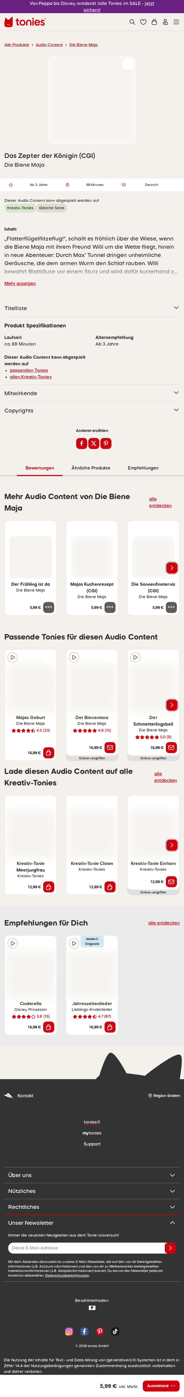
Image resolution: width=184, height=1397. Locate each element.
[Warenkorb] (154, 22)
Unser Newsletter (92, 1222)
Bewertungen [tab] (40, 467)
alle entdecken (162, 501)
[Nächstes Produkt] (171, 567)
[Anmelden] (170, 1247)
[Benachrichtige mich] (110, 747)
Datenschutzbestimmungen (28, 1275)
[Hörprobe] (12, 657)
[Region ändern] (164, 1095)
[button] (143, 22)
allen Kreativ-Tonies (28, 376)
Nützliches (92, 1190)
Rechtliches (92, 1206)
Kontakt (18, 1095)
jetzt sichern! (146, 6)
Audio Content (46, 45)
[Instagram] (69, 1331)
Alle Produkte (15, 45)
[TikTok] (114, 1331)
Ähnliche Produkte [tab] (90, 467)
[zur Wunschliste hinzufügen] (128, 64)
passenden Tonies (27, 370)
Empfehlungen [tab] (143, 467)
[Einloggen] (165, 22)
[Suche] (132, 22)
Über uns (92, 1175)
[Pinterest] (99, 1331)
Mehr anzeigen (19, 283)
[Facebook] (84, 1331)
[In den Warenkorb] (48, 752)
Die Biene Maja (78, 45)
